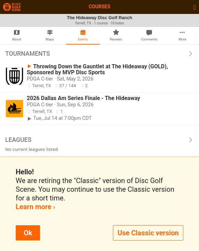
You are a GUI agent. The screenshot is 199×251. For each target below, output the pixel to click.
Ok (28, 233)
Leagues (99, 139)
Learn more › (35, 207)
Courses (99, 6)
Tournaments (99, 53)
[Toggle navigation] (194, 7)
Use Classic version (148, 233)
